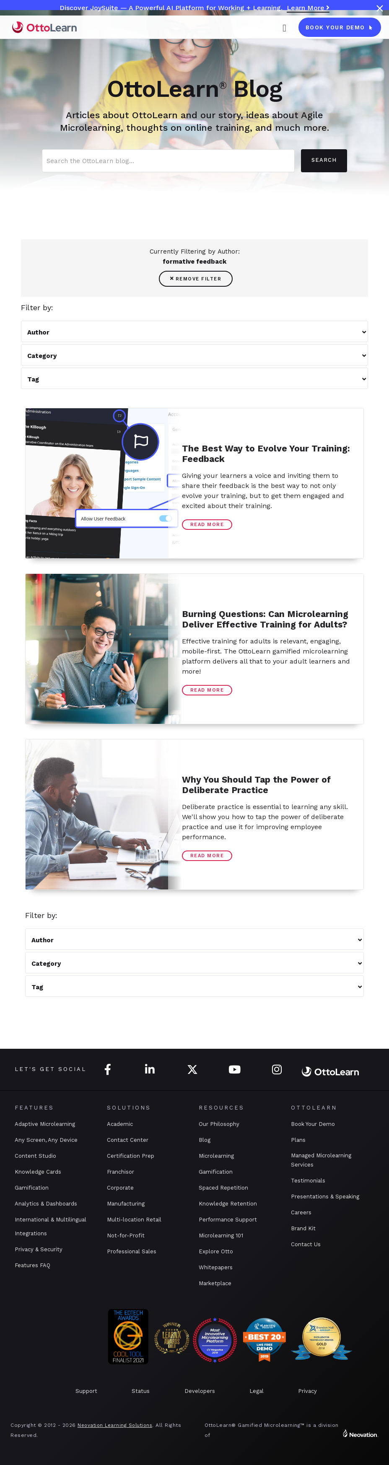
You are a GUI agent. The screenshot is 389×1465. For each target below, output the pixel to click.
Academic (120, 1124)
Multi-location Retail (134, 1219)
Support (86, 1391)
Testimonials (308, 1180)
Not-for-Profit (126, 1235)
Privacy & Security (38, 1249)
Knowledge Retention (228, 1204)
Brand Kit (303, 1228)
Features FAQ (32, 1265)
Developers (199, 1391)
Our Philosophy (219, 1124)
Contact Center (127, 1140)
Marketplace (215, 1283)
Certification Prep (130, 1156)
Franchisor (120, 1172)
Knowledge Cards (38, 1172)
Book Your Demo (313, 1124)
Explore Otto (216, 1251)
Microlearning (216, 1156)
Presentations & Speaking (325, 1196)
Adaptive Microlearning (45, 1124)
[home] (44, 27)
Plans (298, 1140)
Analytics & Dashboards (46, 1204)
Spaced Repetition (223, 1188)
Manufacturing (126, 1204)
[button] (284, 27)
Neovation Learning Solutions (115, 1425)
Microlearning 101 (221, 1235)
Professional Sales (131, 1251)
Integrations (31, 1233)
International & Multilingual (50, 1219)
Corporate (120, 1188)
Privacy (307, 1391)
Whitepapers (216, 1267)
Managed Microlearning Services (321, 1160)
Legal (256, 1391)
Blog (204, 1140)
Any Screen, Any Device (46, 1140)
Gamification (32, 1188)
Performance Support (228, 1219)
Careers (301, 1212)
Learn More (308, 8)
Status (141, 1391)
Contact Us (306, 1244)
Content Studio (35, 1156)
